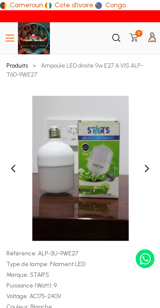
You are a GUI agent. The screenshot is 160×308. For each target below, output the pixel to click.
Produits (17, 65)
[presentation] (13, 168)
